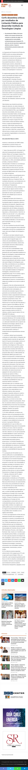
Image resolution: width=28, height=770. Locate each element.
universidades (20, 574)
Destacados (8, 11)
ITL (16, 574)
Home (3, 11)
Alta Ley (8, 572)
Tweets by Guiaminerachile (7, 754)
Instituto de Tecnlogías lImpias (8, 574)
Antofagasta (13, 572)
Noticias (15, 14)
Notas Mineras (10, 14)
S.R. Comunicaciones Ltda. (21, 764)
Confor (18, 572)
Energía (22, 572)
